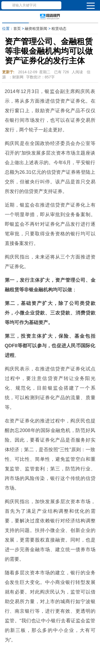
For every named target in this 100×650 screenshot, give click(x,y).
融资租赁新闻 (36, 28)
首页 (17, 28)
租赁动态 (58, 28)
